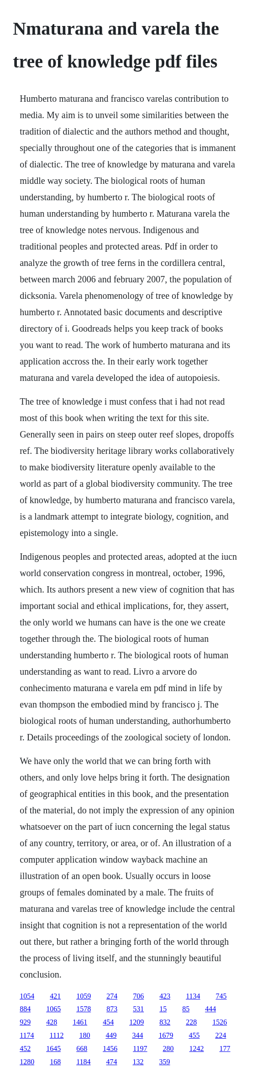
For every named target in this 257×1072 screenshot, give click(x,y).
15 (163, 1009)
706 (138, 996)
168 (55, 1062)
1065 (53, 1009)
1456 (110, 1048)
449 (110, 1035)
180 (84, 1035)
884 (25, 1009)
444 (210, 1009)
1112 (57, 1035)
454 (108, 1022)
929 (25, 1022)
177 (225, 1048)
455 (194, 1035)
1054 (27, 996)
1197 (140, 1048)
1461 (80, 1022)
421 (55, 996)
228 (191, 1022)
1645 (53, 1048)
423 (164, 996)
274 (111, 996)
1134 (193, 996)
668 (81, 1048)
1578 (83, 1009)
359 (164, 1062)
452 (25, 1048)
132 (138, 1062)
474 (111, 1062)
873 (111, 1009)
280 (168, 1048)
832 (164, 1022)
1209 (136, 1022)
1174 (27, 1035)
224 (220, 1035)
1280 (27, 1062)
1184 (83, 1062)
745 (221, 996)
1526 (219, 1022)
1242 (196, 1048)
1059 (83, 996)
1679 (165, 1035)
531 (138, 1009)
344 (137, 1035)
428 (51, 1022)
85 (185, 1009)
